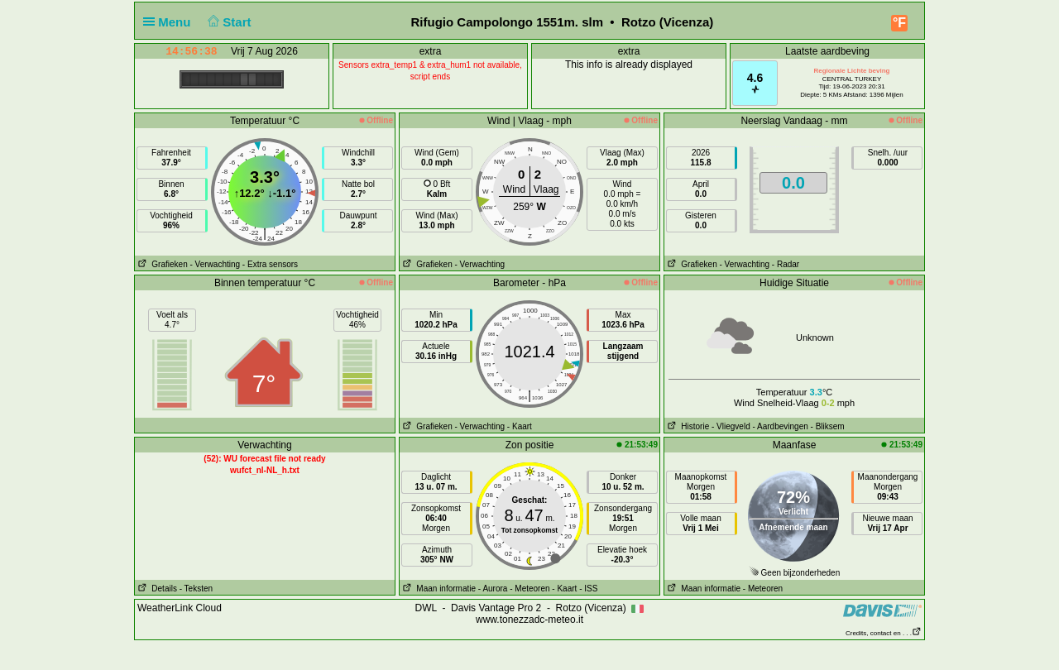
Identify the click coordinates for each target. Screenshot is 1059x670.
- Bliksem (828, 426)
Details (156, 588)
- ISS (588, 588)
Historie (686, 426)
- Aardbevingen (780, 426)
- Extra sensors (270, 264)
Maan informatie (438, 588)
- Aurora (493, 588)
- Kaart (519, 426)
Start (228, 22)
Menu (170, 22)
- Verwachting (214, 264)
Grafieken (161, 264)
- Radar (785, 264)
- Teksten (196, 588)
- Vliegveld (731, 426)
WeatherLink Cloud (179, 608)
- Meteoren (529, 588)
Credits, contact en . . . (884, 633)
